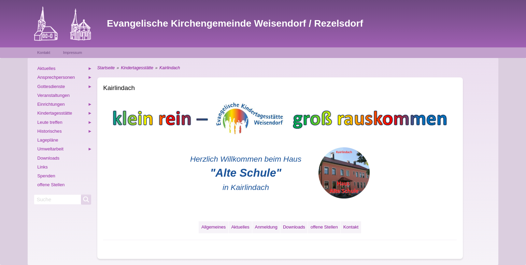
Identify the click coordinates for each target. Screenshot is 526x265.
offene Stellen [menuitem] (51, 184)
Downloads (294, 227)
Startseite (106, 67)
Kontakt (43, 52)
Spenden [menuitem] (46, 175)
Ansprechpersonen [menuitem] (64, 78)
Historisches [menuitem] (64, 132)
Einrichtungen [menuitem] (64, 105)
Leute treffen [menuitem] (64, 123)
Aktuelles (240, 227)
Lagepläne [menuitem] (47, 140)
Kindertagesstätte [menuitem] (64, 114)
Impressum (72, 52)
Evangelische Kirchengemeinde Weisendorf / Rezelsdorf (235, 23)
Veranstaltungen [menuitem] (53, 95)
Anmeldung (266, 227)
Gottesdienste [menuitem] (64, 87)
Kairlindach (169, 67)
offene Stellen (324, 227)
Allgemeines (213, 227)
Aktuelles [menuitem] (64, 69)
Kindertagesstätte (137, 67)
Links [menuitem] (42, 167)
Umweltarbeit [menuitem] (64, 149)
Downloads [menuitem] (48, 158)
